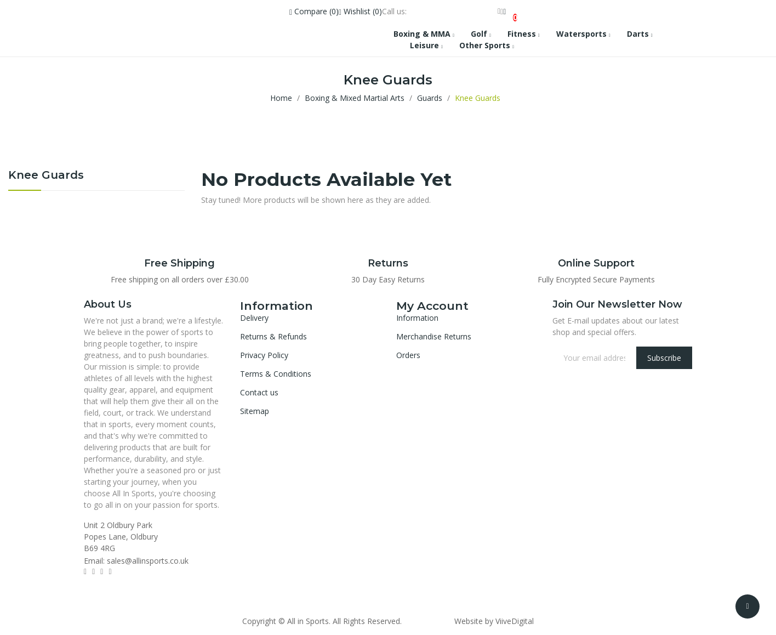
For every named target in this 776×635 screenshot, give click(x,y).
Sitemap (254, 411)
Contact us (259, 392)
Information (417, 318)
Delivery (254, 318)
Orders (408, 355)
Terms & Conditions (275, 373)
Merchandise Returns (433, 336)
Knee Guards (46, 175)
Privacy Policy (264, 355)
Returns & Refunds (273, 336)
